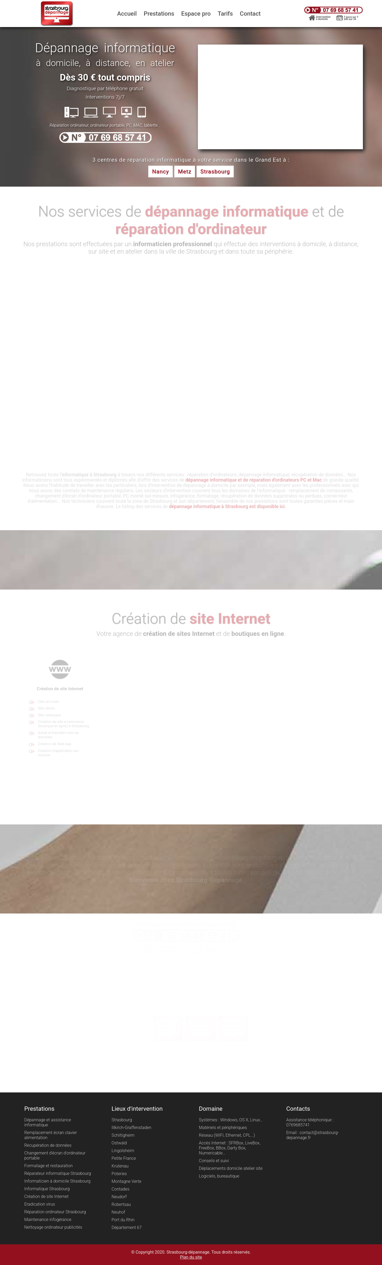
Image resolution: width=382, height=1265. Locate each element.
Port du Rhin (123, 1219)
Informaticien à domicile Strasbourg (57, 1181)
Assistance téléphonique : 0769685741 (309, 1122)
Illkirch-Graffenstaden (131, 1127)
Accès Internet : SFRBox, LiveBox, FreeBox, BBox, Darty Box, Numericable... (229, 1148)
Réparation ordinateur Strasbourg (55, 1211)
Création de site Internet (46, 1196)
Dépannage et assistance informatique (47, 1122)
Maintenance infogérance (47, 1219)
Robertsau (121, 1204)
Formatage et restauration (48, 1165)
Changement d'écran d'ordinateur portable (54, 1155)
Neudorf (119, 1196)
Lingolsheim (123, 1150)
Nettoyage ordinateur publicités (53, 1227)
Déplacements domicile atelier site (231, 1168)
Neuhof (118, 1212)
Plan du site (191, 1257)
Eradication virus (39, 1204)
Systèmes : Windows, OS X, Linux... (231, 1119)
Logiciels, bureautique (219, 1176)
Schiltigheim (123, 1135)
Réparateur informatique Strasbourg (57, 1173)
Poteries (119, 1173)
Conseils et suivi (214, 1160)
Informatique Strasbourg (47, 1188)
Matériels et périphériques (223, 1127)
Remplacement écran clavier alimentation (50, 1135)
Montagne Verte (126, 1181)
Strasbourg (122, 1119)
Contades (120, 1189)
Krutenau (120, 1166)
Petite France (124, 1158)
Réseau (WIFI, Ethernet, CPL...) (227, 1135)
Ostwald (119, 1142)
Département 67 (127, 1227)
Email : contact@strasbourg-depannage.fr (312, 1135)
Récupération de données (47, 1145)
